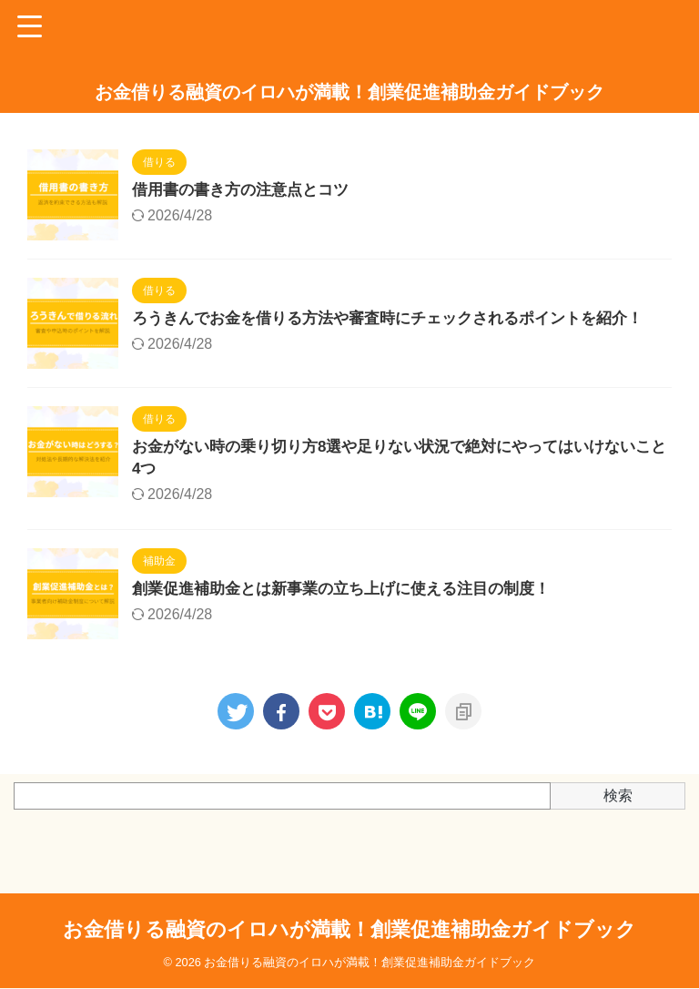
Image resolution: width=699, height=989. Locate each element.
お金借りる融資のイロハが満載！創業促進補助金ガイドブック (349, 92)
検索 (618, 816)
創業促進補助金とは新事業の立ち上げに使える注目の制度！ (353, 611)
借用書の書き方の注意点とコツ (246, 191)
